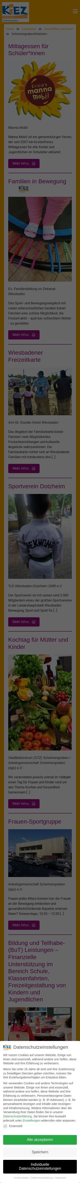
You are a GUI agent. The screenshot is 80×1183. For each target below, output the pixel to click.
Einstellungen (31, 1120)
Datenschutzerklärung (17, 1116)
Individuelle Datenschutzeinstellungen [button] (40, 1167)
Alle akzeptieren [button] (40, 1140)
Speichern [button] (40, 1152)
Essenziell (12, 1126)
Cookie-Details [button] (21, 1178)
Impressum (60, 1178)
